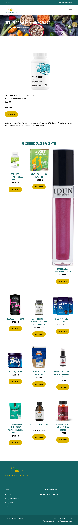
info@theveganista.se (65, 3)
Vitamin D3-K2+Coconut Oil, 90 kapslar (15, 178)
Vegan (9, 496)
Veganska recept (13, 500)
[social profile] (12, 3)
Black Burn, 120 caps (15, 320)
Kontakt (63, 520)
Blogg (9, 508)
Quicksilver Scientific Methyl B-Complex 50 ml (63, 376)
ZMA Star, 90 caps (15, 373)
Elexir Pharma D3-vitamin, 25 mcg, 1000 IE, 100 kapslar (39, 323)
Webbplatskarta (66, 522)
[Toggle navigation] (70, 11)
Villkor (70, 520)
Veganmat (10, 504)
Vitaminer (30, 97)
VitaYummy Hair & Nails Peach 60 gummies (63, 428)
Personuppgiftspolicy (51, 522)
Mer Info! (11, 115)
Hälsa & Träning (20, 97)
